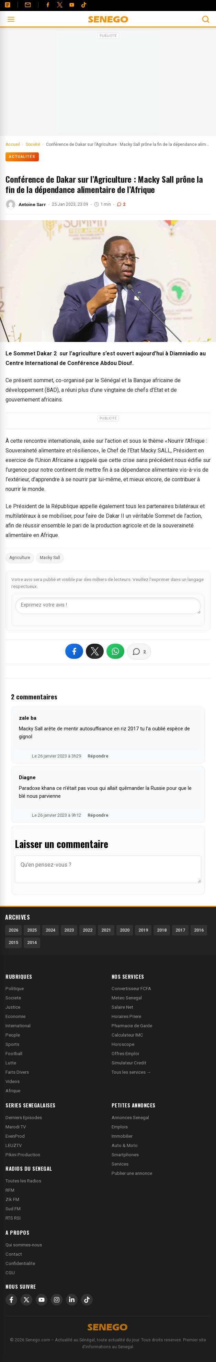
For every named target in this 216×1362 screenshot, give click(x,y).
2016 (199, 930)
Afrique (12, 1090)
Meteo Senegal (127, 997)
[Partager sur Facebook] (74, 651)
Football (13, 1053)
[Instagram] (56, 1300)
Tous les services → (131, 1072)
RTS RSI (13, 1218)
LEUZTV (13, 1145)
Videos (12, 1081)
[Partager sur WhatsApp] (115, 651)
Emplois (120, 1126)
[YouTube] (72, 5)
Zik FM (12, 1199)
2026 (13, 930)
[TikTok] (87, 1300)
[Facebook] (47, 5)
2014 (32, 942)
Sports (12, 1044)
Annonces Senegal (130, 1117)
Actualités (22, 156)
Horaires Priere (126, 1016)
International (18, 1025)
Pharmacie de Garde (132, 1025)
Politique (14, 988)
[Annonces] (7, 4)
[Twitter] (59, 5)
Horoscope (123, 1044)
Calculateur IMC (127, 1035)
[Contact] (27, 4)
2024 (50, 930)
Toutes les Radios (23, 1180)
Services (120, 1164)
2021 (106, 930)
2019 (143, 930)
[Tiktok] (84, 5)
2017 (180, 930)
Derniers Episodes (23, 1117)
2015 (13, 942)
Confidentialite (20, 1263)
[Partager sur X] (95, 651)
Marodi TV (15, 1126)
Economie (15, 1016)
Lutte (10, 1062)
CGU (10, 1272)
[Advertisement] (108, 84)
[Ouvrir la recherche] (206, 19)
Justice (12, 1007)
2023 (69, 930)
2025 (32, 930)
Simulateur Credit (129, 1062)
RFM (9, 1190)
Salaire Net (122, 1007)
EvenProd (15, 1136)
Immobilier (122, 1136)
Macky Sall (50, 557)
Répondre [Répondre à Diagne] (98, 815)
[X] (26, 1300)
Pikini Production (22, 1154)
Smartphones (125, 1154)
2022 (87, 930)
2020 (124, 930)
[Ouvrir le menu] (11, 19)
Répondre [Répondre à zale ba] (98, 756)
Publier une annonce (132, 1173)
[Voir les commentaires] (139, 651)
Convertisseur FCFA (131, 988)
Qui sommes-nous (23, 1244)
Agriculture (19, 557)
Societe (13, 997)
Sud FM (13, 1208)
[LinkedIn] (72, 1300)
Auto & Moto (125, 1145)
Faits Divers (17, 1072)
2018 (162, 930)
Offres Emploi (125, 1053)
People (12, 1035)
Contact (13, 1254)
